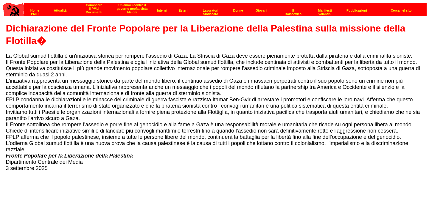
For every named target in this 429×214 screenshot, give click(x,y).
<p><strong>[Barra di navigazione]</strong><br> (215, 8)
